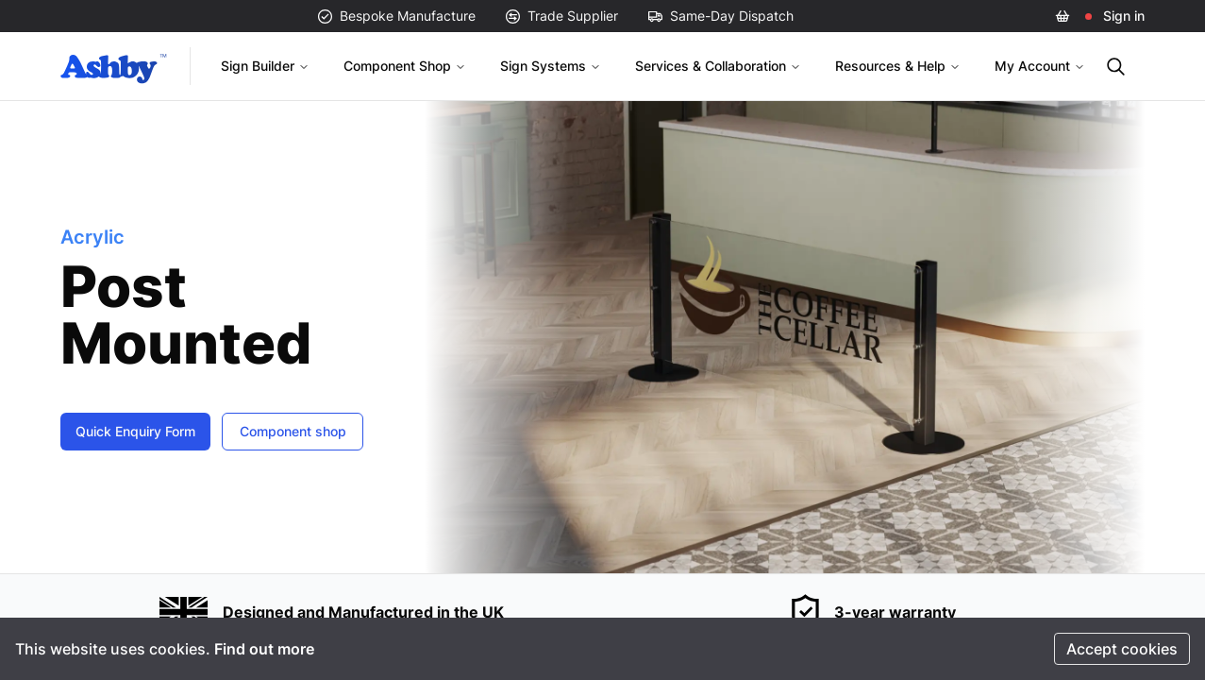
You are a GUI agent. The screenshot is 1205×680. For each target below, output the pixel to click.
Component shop (293, 431)
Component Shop (404, 66)
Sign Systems (550, 66)
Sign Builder (265, 66)
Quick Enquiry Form (135, 431)
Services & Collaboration (718, 66)
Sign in (1124, 16)
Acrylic (92, 237)
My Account (1040, 66)
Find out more (264, 648)
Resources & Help (898, 66)
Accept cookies (1122, 648)
